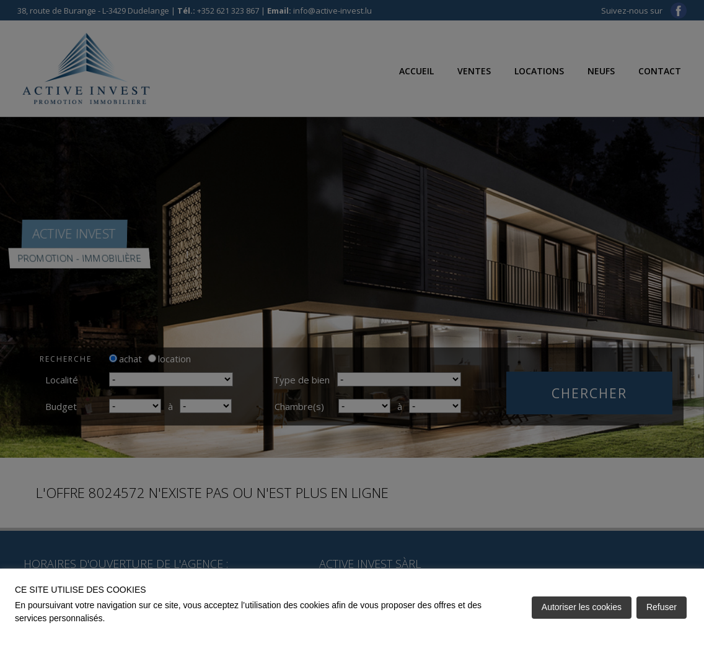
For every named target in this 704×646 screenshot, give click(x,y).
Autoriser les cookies (582, 607)
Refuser (661, 607)
